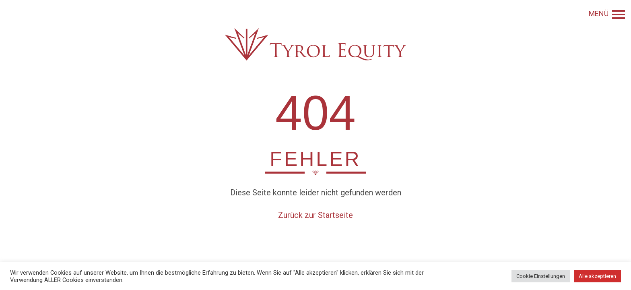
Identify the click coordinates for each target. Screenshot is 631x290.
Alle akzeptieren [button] (597, 276)
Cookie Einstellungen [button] (540, 276)
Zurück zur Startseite (315, 215)
